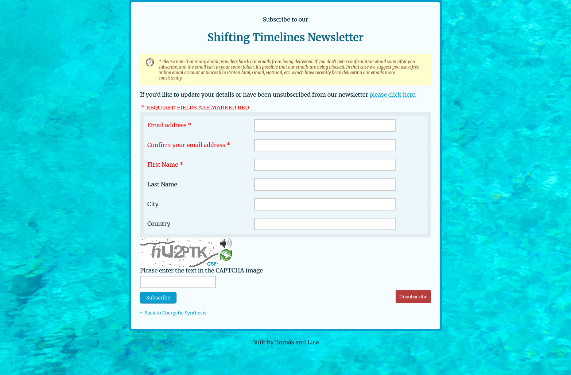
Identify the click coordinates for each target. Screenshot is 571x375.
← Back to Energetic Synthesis (173, 313)
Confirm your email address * (188, 144)
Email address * (169, 125)
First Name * (165, 164)
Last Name (162, 184)
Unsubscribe (413, 296)
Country (158, 223)
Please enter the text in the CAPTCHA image (201, 270)
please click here (392, 94)
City (153, 204)
